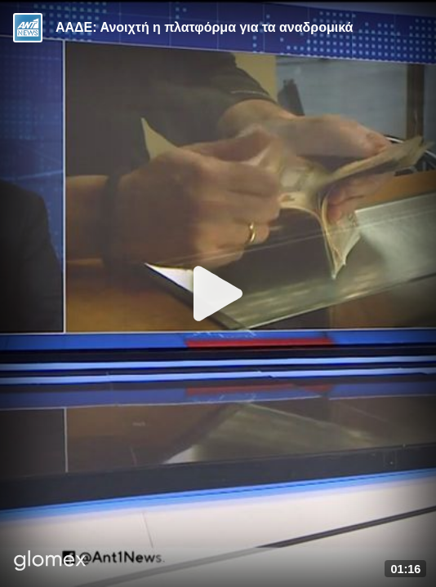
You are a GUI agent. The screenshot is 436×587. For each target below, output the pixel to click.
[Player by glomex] (50, 562)
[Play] (218, 293)
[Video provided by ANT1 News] (27, 27)
